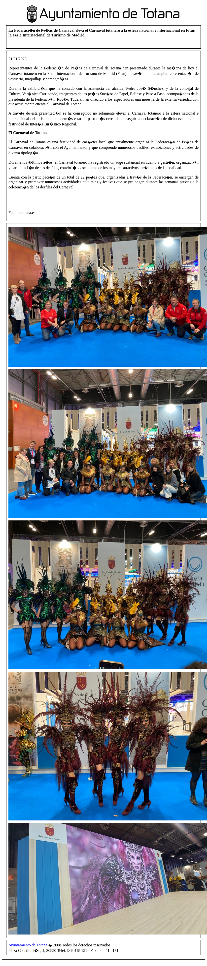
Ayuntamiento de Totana (27, 945)
